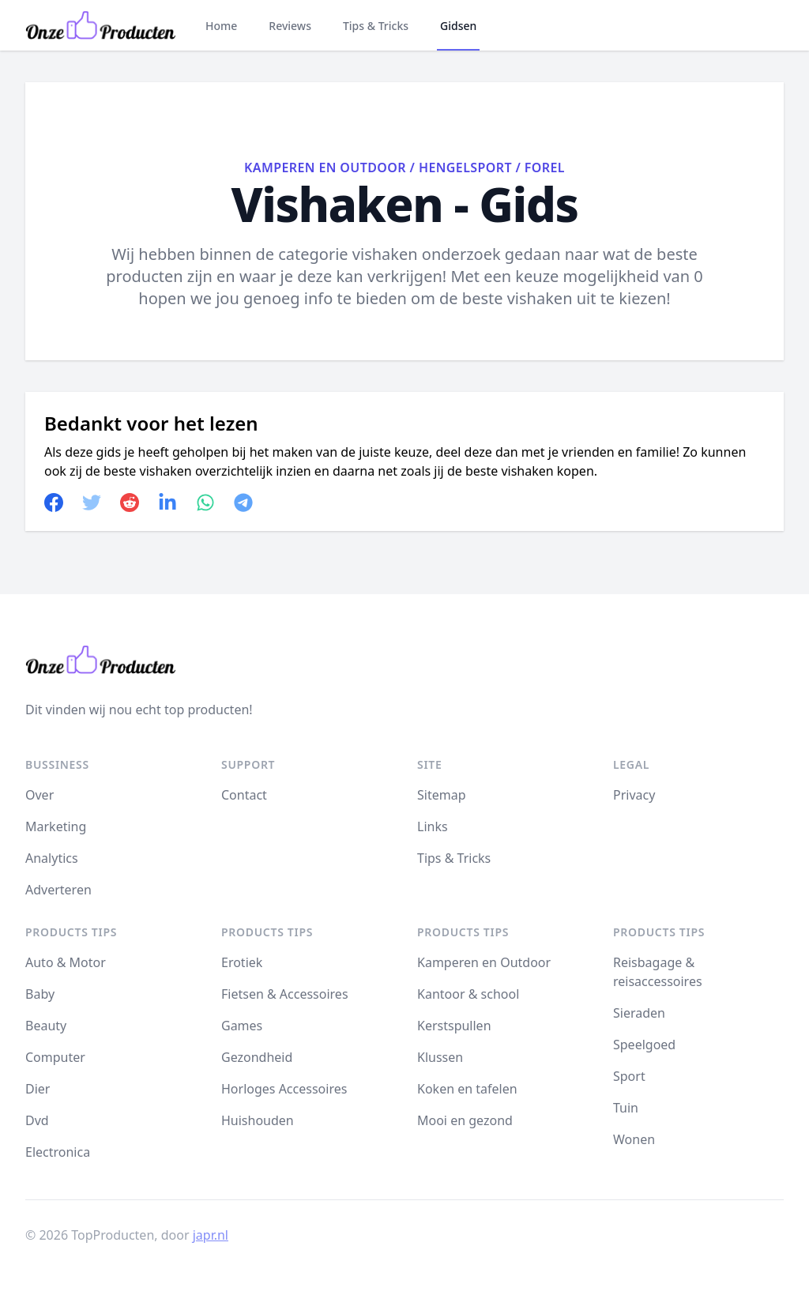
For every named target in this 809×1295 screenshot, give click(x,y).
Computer (55, 1057)
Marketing (55, 826)
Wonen (634, 1139)
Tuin (625, 1107)
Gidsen (458, 25)
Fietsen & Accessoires (284, 994)
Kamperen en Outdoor (325, 167)
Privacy (634, 795)
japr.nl (210, 1235)
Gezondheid (256, 1057)
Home (221, 25)
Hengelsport (465, 167)
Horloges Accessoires (284, 1088)
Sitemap (441, 795)
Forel (545, 167)
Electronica (57, 1152)
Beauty (45, 1025)
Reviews (290, 25)
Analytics (51, 858)
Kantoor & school (468, 994)
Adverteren (58, 889)
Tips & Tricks (375, 25)
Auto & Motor (65, 962)
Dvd (37, 1120)
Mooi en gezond (465, 1120)
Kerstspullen (454, 1025)
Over (39, 795)
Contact (244, 795)
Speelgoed (644, 1044)
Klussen (440, 1057)
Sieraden (639, 1013)
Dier (37, 1088)
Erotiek (241, 962)
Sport (629, 1076)
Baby (40, 994)
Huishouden (257, 1120)
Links (432, 826)
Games (241, 1025)
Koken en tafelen (467, 1088)
